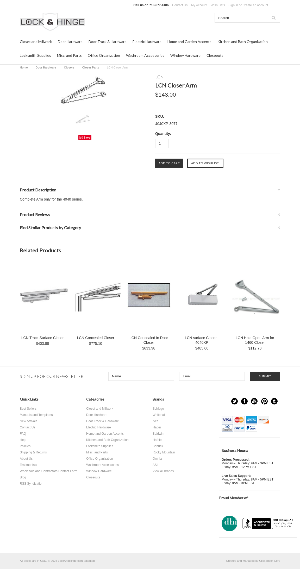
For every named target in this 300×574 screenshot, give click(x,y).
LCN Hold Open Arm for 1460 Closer (255, 340)
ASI (155, 465)
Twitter (234, 401)
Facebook (244, 401)
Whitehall (159, 415)
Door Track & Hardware (108, 41)
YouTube (254, 401)
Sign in (233, 5)
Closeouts (215, 55)
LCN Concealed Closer (95, 338)
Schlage (158, 408)
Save (87, 137)
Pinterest (264, 401)
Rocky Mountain (164, 452)
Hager (157, 427)
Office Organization (104, 55)
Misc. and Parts (69, 55)
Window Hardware (185, 55)
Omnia (157, 458)
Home (24, 67)
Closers (69, 67)
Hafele (157, 440)
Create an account (255, 5)
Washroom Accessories (145, 55)
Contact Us (180, 5)
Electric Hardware (147, 41)
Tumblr (274, 401)
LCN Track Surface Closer (42, 338)
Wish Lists (218, 5)
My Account (199, 5)
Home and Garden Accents (189, 41)
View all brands (163, 471)
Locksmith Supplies (35, 55)
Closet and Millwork (36, 41)
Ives (155, 421)
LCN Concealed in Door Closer (148, 340)
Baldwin (158, 433)
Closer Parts (90, 67)
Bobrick (158, 446)
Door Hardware (70, 41)
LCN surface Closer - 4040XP (202, 340)
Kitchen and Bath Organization (242, 41)
